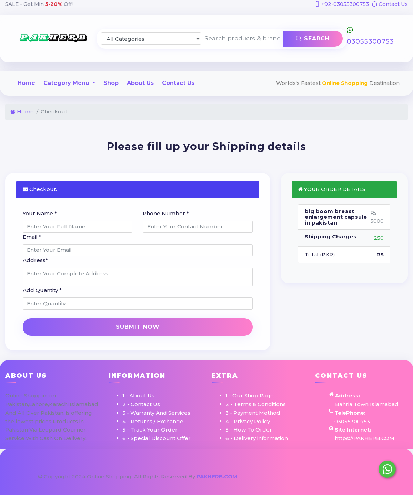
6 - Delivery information (256, 438)
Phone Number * (166, 213)
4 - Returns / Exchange (152, 421)
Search (313, 38)
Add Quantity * (42, 290)
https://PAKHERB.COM (364, 438)
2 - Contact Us (141, 404)
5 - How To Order (248, 429)
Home (26, 83)
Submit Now (138, 327)
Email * (32, 237)
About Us (140, 83)
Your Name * (40, 213)
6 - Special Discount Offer (156, 438)
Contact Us (390, 4)
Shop (111, 83)
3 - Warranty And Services (156, 412)
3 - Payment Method (252, 412)
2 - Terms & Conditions (255, 404)
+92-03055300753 (342, 4)
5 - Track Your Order (150, 429)
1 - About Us (138, 395)
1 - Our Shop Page (249, 395)
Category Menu (67, 83)
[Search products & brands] (242, 39)
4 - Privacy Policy (247, 421)
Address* (35, 260)
